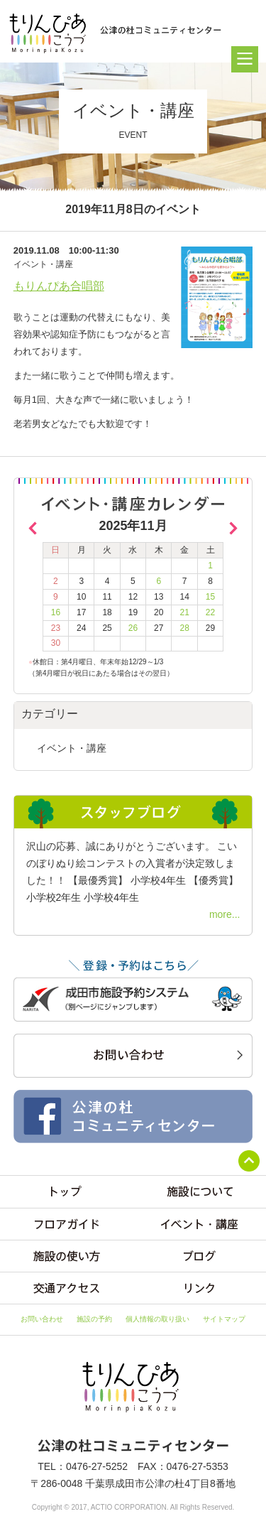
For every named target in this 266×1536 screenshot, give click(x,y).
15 (210, 597)
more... (224, 914)
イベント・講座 (71, 748)
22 (210, 612)
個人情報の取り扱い (157, 1319)
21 (184, 612)
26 (133, 628)
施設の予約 (94, 1319)
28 (184, 628)
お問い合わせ (42, 1319)
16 (55, 612)
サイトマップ (224, 1319)
